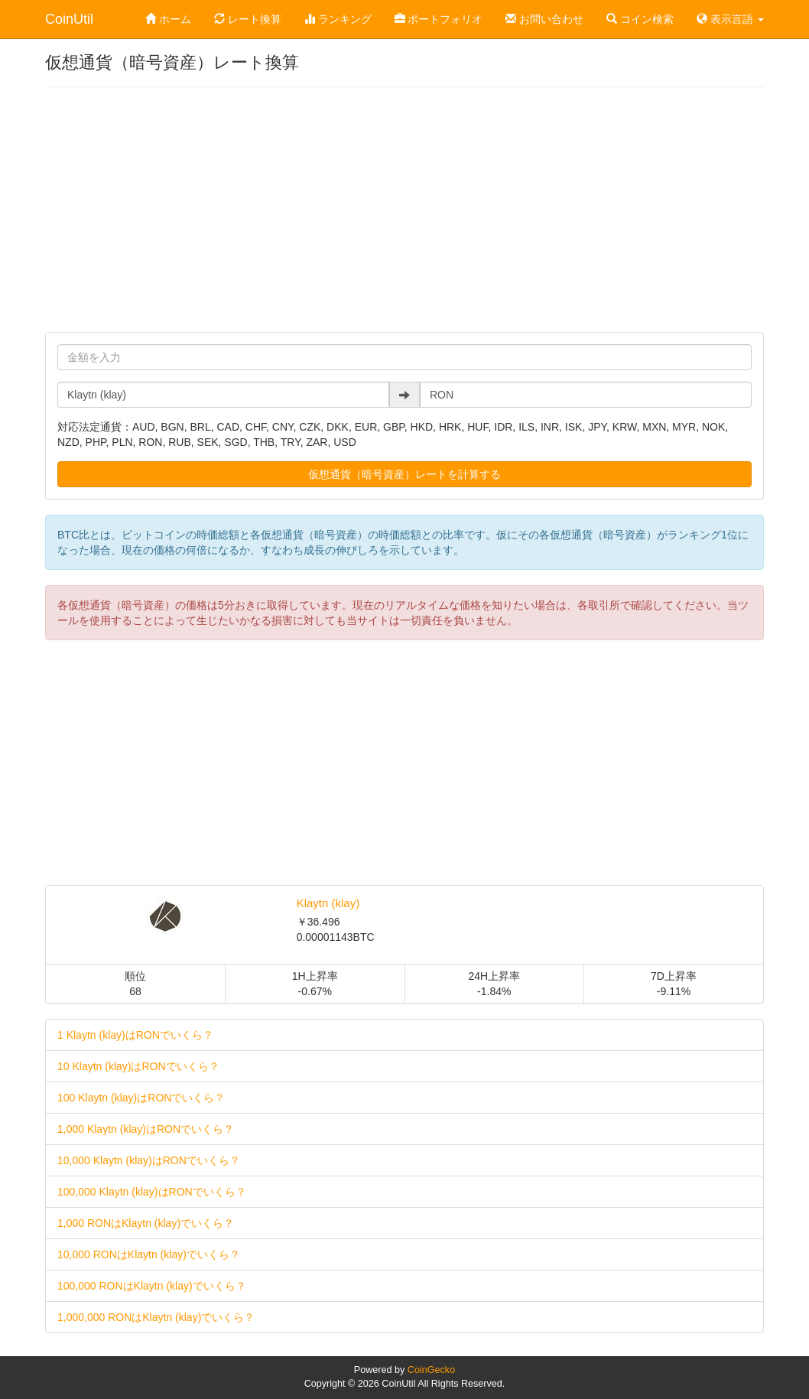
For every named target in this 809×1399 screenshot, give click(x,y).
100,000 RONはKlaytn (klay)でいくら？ (151, 1286)
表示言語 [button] (730, 19)
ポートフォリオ (439, 19)
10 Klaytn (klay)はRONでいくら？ (138, 1066)
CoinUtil (69, 19)
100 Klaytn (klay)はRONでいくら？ (141, 1098)
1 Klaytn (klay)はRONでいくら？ (135, 1035)
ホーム (168, 19)
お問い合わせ (544, 19)
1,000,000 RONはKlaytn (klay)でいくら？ (156, 1317)
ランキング (338, 19)
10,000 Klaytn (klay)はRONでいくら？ (148, 1160)
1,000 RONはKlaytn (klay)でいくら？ (145, 1223)
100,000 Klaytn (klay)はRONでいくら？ (151, 1192)
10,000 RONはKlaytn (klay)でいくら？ (148, 1254)
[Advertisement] (404, 209)
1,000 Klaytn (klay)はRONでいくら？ (145, 1129)
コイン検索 (640, 19)
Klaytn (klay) (328, 902)
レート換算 (247, 19)
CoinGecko (431, 1370)
